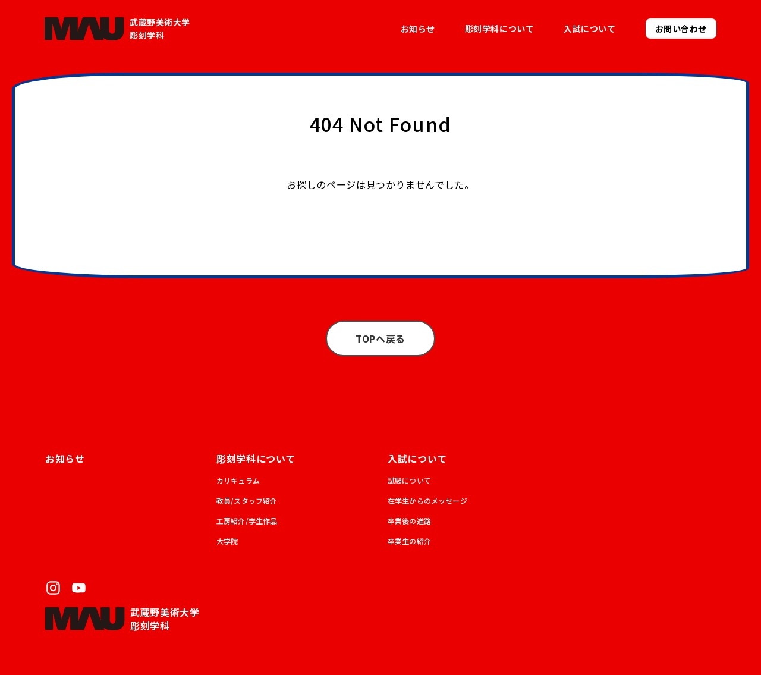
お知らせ (418, 28)
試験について (409, 480)
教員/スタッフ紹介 (246, 500)
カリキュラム (238, 480)
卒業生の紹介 (409, 541)
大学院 (227, 541)
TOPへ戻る (380, 338)
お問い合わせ (681, 28)
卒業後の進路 (409, 521)
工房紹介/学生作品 (246, 521)
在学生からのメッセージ (427, 500)
